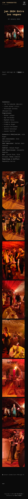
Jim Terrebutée (9, 2)
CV (23, 474)
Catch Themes (18, 495)
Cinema (11, 474)
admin (3, 483)
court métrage (17, 474)
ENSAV (20, 72)
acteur (6, 474)
